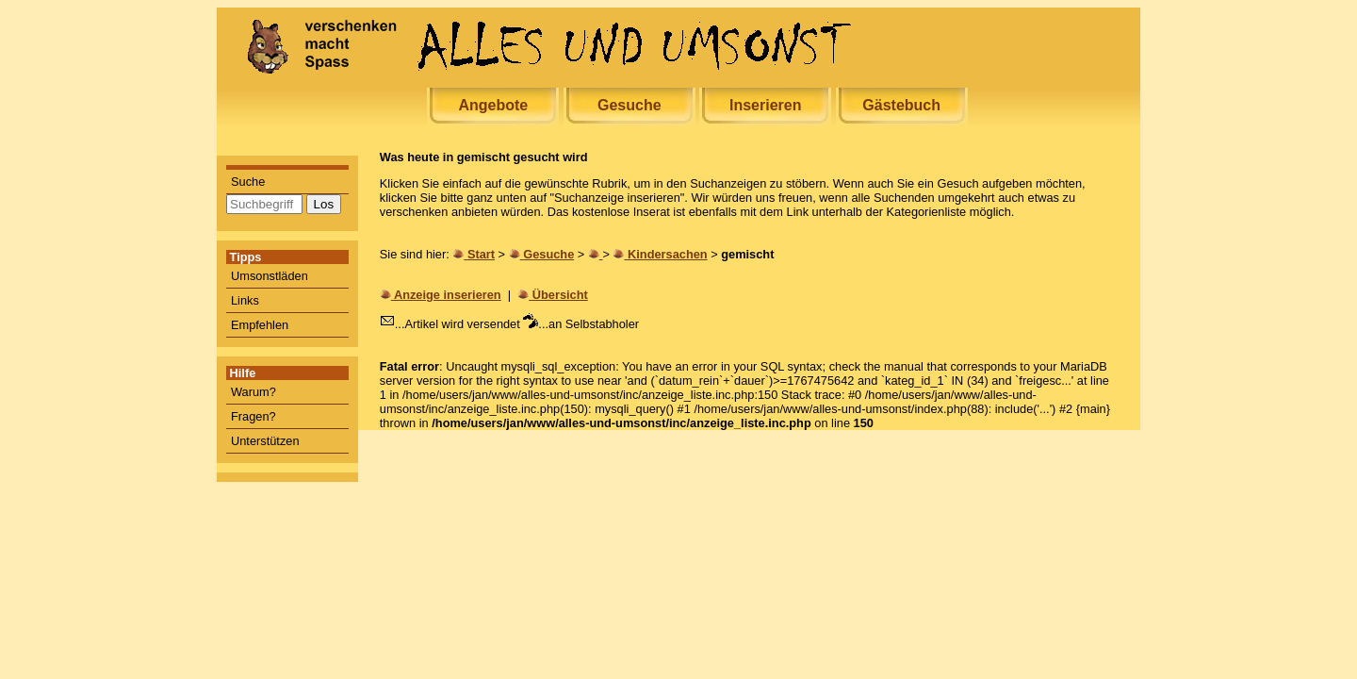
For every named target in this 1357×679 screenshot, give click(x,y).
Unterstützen (265, 441)
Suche (248, 181)
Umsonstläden (269, 276)
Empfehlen (259, 325)
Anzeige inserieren (447, 295)
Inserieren (765, 105)
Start (481, 254)
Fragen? (253, 416)
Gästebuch (901, 105)
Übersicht (560, 295)
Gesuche (629, 105)
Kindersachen (668, 254)
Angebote (493, 105)
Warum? (253, 392)
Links (245, 300)
